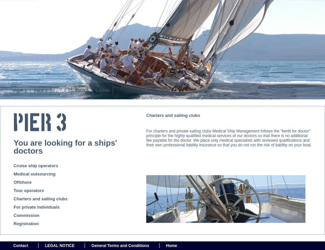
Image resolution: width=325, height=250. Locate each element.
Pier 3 (61, 90)
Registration (26, 223)
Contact (20, 245)
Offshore (23, 182)
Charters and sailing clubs (41, 198)
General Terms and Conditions (120, 245)
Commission (26, 215)
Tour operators (29, 190)
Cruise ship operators (36, 165)
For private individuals (37, 207)
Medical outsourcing (34, 174)
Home (171, 245)
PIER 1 (20, 90)
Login (102, 90)
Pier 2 (40, 90)
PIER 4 (82, 90)
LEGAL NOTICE (60, 245)
